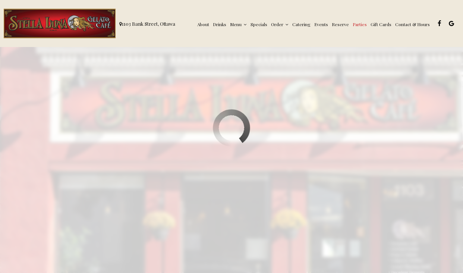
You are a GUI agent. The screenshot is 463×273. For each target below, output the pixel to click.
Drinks (219, 24)
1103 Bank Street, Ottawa (148, 24)
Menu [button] (238, 24)
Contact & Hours (412, 24)
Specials (259, 24)
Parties (360, 24)
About (203, 24)
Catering (301, 24)
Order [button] (280, 24)
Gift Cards (381, 24)
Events (321, 24)
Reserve (340, 24)
